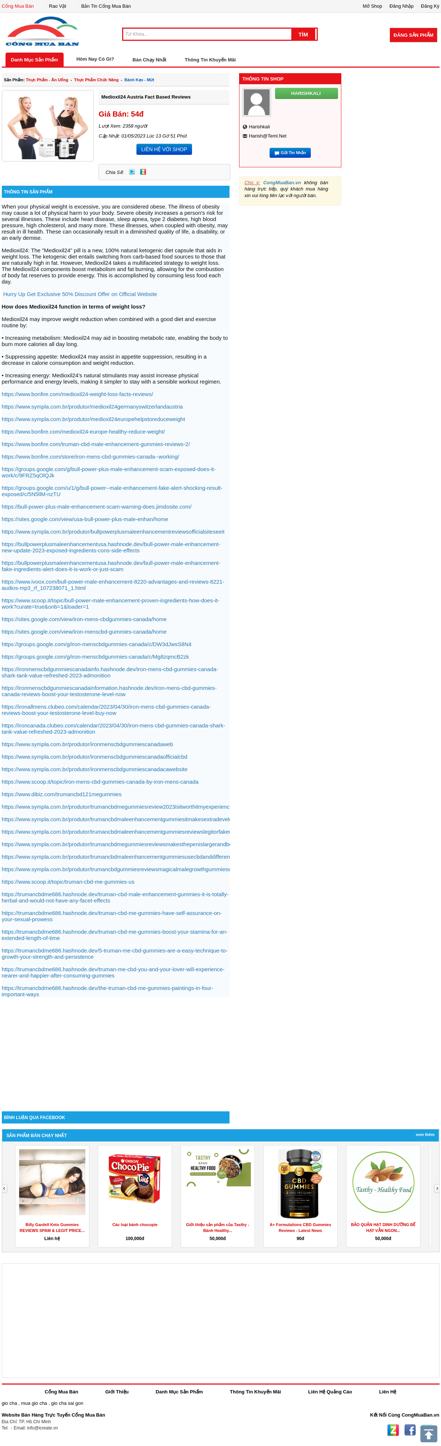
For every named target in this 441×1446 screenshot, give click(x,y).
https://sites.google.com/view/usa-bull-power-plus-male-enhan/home (85, 519)
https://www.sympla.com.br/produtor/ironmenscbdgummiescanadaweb (87, 744)
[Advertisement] (116, 1048)
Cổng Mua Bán (18, 6)
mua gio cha (34, 1403)
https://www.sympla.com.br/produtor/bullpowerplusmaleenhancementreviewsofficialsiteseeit (113, 531)
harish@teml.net (268, 136)
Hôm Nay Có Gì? (95, 59)
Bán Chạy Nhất (149, 60)
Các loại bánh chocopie (134, 1224)
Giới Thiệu (116, 1392)
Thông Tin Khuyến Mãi (210, 60)
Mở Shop (372, 6)
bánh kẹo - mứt (139, 80)
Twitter (132, 172)
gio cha (9, 1403)
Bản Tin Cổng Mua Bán (106, 6)
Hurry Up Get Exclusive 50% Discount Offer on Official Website (80, 294)
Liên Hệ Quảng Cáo (330, 1392)
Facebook (410, 1430)
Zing (143, 172)
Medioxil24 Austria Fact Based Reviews (146, 97)
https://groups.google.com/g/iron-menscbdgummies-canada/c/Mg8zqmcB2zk (95, 656)
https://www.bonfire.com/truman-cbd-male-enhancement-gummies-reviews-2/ (96, 444)
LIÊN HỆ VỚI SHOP (164, 149)
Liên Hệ (387, 1392)
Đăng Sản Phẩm (413, 35)
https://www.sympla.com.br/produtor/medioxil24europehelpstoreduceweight (93, 419)
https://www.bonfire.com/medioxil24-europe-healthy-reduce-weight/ (83, 431)
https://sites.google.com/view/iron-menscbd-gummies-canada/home (84, 631)
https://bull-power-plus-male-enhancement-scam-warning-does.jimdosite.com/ (97, 506)
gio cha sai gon (67, 1403)
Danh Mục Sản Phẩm (34, 60)
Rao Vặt (57, 6)
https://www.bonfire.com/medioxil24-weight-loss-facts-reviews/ (77, 394)
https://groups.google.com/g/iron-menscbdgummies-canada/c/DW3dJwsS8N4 (97, 644)
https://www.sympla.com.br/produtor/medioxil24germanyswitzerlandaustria (92, 406)
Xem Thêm (425, 1134)
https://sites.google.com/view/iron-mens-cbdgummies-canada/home (84, 619)
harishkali (259, 126)
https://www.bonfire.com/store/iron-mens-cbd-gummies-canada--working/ (90, 456)
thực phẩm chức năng (96, 80)
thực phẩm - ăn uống (47, 80)
